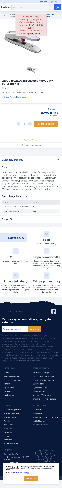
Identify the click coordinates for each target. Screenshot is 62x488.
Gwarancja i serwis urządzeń (44, 399)
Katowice (8, 440)
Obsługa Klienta (41, 368)
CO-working (37, 410)
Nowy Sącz (8, 424)
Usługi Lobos (39, 405)
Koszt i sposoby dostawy (43, 376)
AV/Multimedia (38, 413)
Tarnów (7, 421)
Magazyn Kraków (11, 443)
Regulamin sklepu (11, 376)
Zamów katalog (39, 384)
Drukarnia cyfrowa (40, 424)
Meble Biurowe (39, 421)
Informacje (9, 368)
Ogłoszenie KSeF (40, 387)
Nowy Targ (8, 432)
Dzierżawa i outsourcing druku (45, 417)
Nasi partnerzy (10, 395)
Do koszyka (46, 123)
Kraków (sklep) (10, 417)
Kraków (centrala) (11, 413)
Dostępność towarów (42, 395)
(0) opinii (6, 88)
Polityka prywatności (20, 473)
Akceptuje (31, 478)
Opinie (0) (7, 219)
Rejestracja (53, 2)
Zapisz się (34, 329)
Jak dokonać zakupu (41, 372)
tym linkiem (37, 33)
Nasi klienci (8, 391)
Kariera (7, 384)
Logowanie (43, 2)
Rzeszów (8, 428)
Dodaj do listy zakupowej (31, 145)
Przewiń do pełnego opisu (14, 97)
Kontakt (8, 405)
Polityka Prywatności (12, 380)
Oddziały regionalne (12, 410)
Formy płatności (39, 391)
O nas (6, 372)
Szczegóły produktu (12, 159)
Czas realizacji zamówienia (44, 380)
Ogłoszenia (9, 387)
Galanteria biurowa (13, 15)
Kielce (6, 436)
